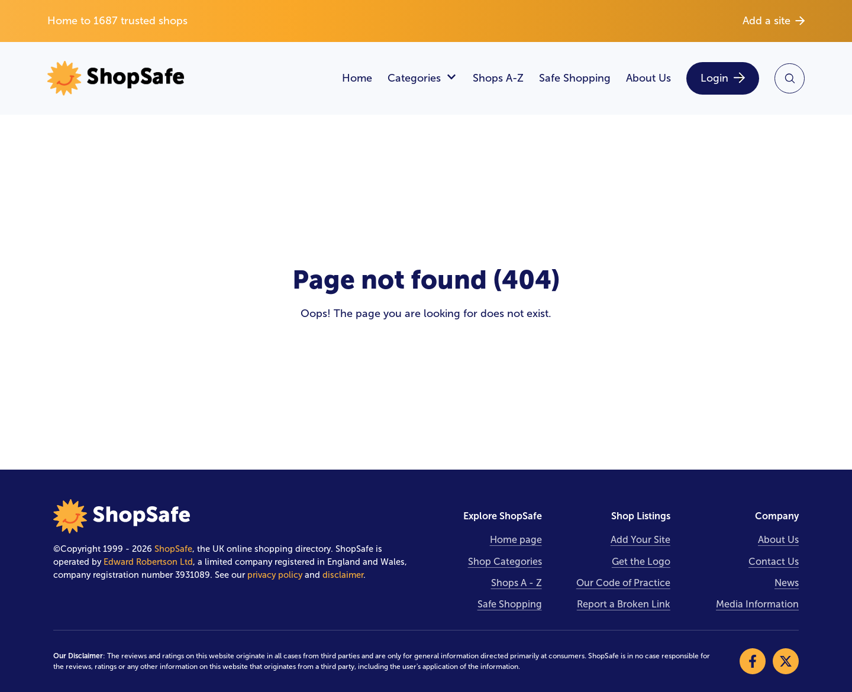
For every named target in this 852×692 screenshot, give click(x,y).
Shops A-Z (498, 78)
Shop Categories (505, 562)
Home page (516, 540)
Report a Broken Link (623, 604)
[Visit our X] (786, 661)
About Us (648, 78)
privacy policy (274, 575)
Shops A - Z (516, 583)
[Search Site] (789, 78)
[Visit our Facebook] (753, 661)
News (786, 583)
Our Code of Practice (623, 583)
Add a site (774, 21)
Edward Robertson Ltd (148, 562)
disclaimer (342, 575)
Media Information (757, 604)
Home (357, 78)
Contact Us (773, 562)
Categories (422, 78)
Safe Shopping (575, 78)
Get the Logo (641, 562)
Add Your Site (640, 540)
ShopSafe (173, 549)
